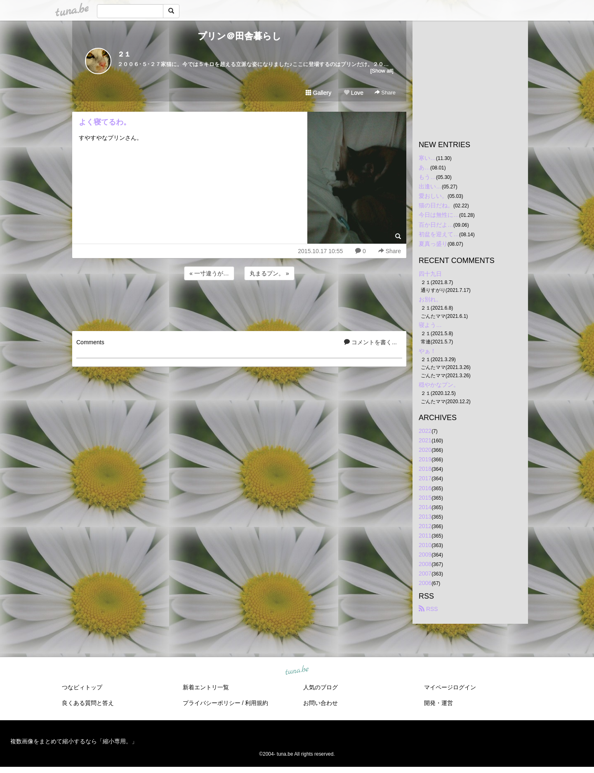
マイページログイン (450, 687)
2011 (425, 535)
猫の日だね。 (436, 205)
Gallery (318, 92)
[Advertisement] (239, 304)
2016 (425, 488)
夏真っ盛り (433, 243)
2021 (425, 440)
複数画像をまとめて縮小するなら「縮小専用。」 (73, 741)
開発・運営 (438, 703)
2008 (425, 564)
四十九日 (430, 273)
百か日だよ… (436, 224)
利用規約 (256, 703)
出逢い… (430, 186)
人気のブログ (320, 687)
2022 (425, 431)
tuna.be (296, 670)
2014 (425, 507)
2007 (425, 573)
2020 (425, 449)
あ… (424, 167)
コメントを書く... (370, 342)
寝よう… (430, 325)
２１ (124, 54)
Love (353, 92)
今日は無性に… (439, 214)
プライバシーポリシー (211, 703)
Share (385, 92)
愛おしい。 (433, 196)
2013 (425, 516)
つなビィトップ (82, 687)
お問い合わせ (320, 703)
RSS (428, 609)
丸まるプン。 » (269, 273)
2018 (425, 468)
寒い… (427, 158)
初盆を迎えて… (439, 234)
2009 (425, 554)
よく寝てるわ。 (105, 122)
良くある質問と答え (88, 703)
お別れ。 (430, 299)
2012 (425, 526)
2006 (425, 583)
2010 (425, 545)
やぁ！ (427, 351)
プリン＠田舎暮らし (239, 36)
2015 (425, 497)
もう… (427, 177)
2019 (425, 459)
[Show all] (382, 71)
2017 (425, 478)
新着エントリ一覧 (206, 687)
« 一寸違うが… (209, 273)
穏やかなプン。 (439, 384)
